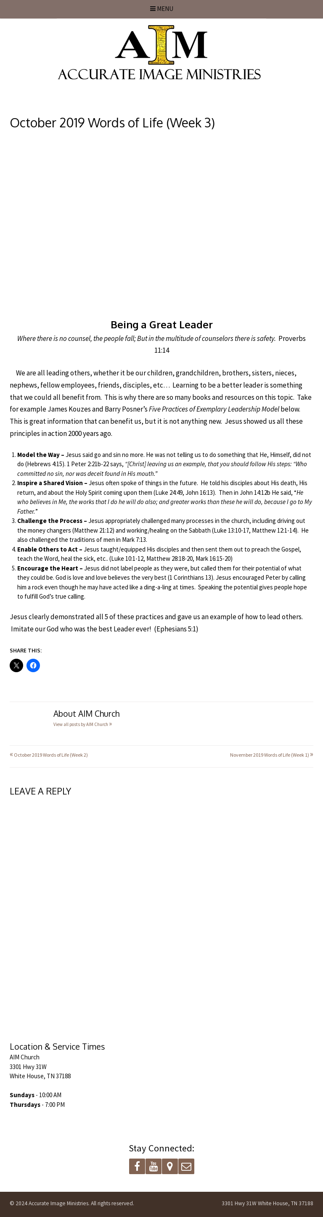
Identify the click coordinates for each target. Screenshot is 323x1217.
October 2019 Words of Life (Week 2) (49, 755)
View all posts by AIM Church (82, 724)
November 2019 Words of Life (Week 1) (271, 755)
